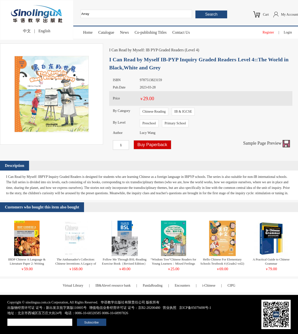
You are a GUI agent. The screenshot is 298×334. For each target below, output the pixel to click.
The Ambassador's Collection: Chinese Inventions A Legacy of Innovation (75, 263)
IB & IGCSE (183, 111)
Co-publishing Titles (151, 32)
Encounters (182, 285)
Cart (266, 14)
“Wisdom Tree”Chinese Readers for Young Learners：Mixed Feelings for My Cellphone (173, 263)
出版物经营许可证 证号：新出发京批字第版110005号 (47, 308)
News (124, 32)
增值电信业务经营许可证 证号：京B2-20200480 (124, 308)
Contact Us (181, 32)
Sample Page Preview (266, 143)
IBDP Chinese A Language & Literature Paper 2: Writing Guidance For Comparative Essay (26, 263)
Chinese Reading (154, 111)
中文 (27, 31)
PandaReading (152, 285)
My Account (289, 14)
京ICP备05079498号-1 (195, 308)
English (44, 31)
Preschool (149, 123)
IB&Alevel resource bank (113, 285)
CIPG (231, 285)
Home (88, 32)
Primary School (175, 123)
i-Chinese (208, 285)
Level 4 (192, 50)
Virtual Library (73, 285)
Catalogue (106, 32)
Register (268, 32)
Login (288, 32)
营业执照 (169, 308)
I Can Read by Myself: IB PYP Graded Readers (146, 50)
